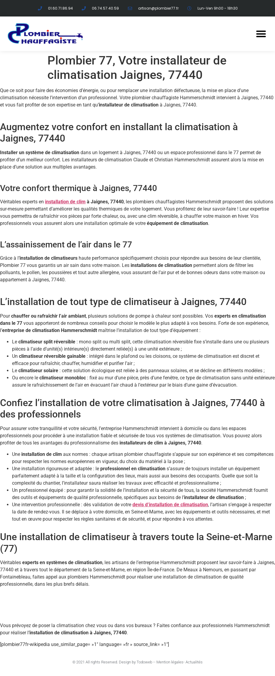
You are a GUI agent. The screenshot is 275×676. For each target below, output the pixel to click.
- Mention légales (168, 662)
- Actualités (193, 662)
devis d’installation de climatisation (170, 504)
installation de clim (65, 202)
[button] (261, 34)
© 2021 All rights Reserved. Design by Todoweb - (113, 662)
